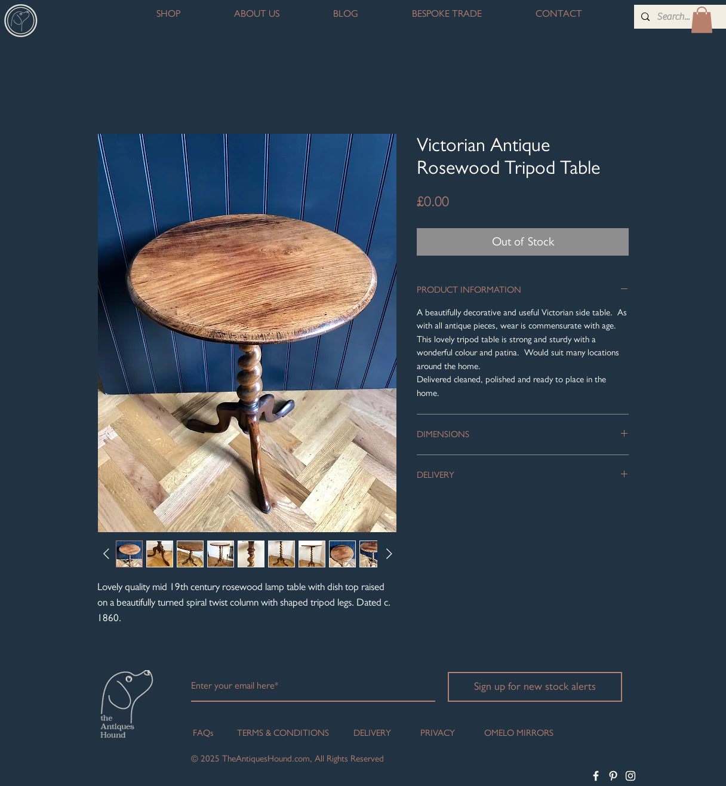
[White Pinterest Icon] (613, 775)
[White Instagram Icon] (630, 775)
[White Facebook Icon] (595, 775)
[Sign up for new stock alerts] (535, 687)
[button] (702, 20)
